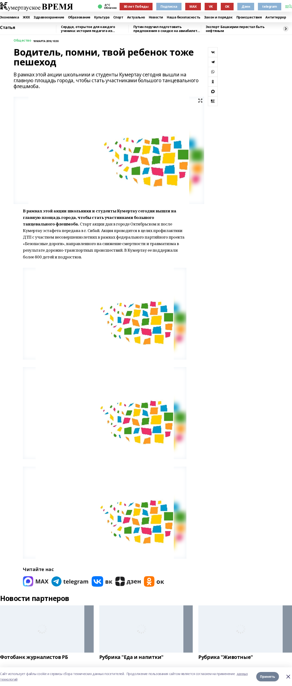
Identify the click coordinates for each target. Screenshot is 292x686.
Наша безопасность (183, 17)
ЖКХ (26, 17)
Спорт (118, 17)
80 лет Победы (136, 6)
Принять (267, 676)
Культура (102, 17)
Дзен (246, 6)
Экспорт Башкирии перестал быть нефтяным (235, 29)
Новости (156, 17)
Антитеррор (275, 17)
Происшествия (249, 17)
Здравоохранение (49, 17)
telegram (269, 6)
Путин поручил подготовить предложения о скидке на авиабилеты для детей (166, 29)
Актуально (136, 17)
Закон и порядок (218, 17)
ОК (227, 6)
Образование (79, 17)
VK (211, 6)
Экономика (9, 17)
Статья (7, 27)
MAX (193, 6)
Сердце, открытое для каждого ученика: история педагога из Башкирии (88, 29)
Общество (22, 41)
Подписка (168, 6)
